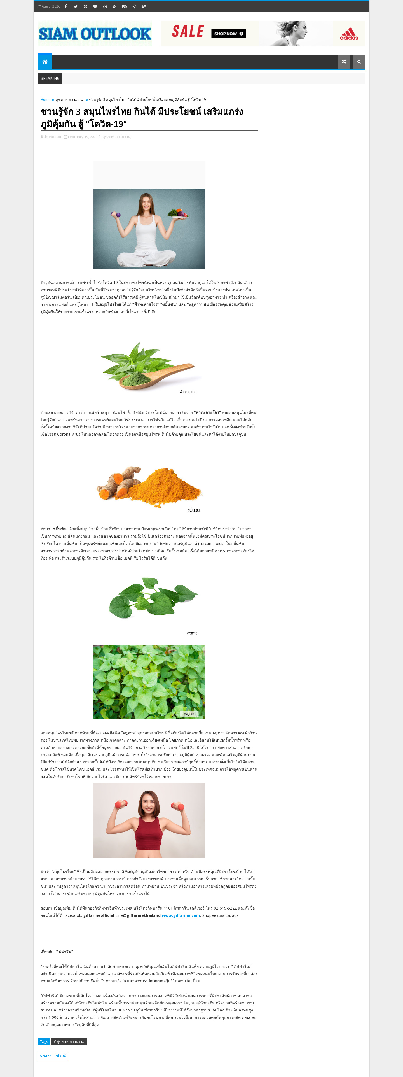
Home (46, 99)
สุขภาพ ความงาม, (117, 136)
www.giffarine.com (181, 915)
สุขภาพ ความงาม (70, 99)
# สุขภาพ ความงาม (69, 1041)
